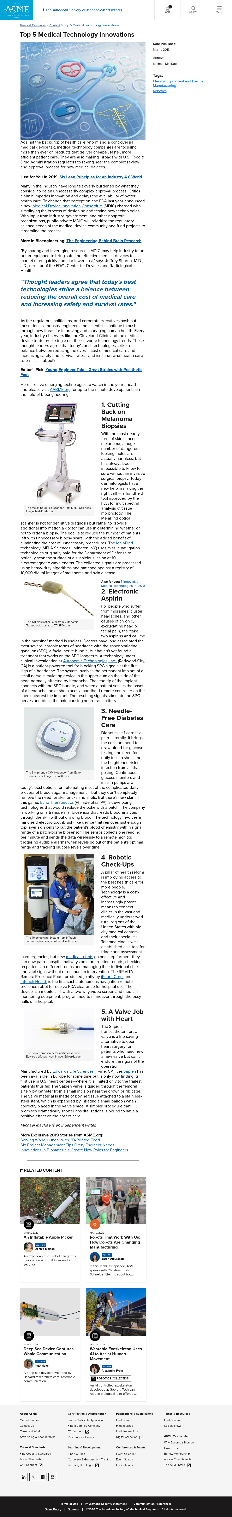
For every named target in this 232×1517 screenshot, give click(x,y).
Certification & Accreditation (87, 1413)
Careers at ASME (30, 1431)
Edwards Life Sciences (73, 1071)
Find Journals (124, 1426)
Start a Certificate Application (86, 1420)
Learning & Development (84, 1447)
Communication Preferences (152, 1504)
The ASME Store (177, 1465)
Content (54, 25)
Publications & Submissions (134, 1413)
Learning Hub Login (83, 1465)
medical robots (79, 956)
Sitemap (73, 1509)
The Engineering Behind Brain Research (104, 240)
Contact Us (27, 1426)
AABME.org (60, 389)
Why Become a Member (179, 1442)
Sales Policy (53, 1509)
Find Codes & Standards (35, 1453)
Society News (173, 1426)
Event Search (124, 1459)
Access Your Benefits (177, 1459)
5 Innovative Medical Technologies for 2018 (123, 584)
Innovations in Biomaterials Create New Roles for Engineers (74, 1150)
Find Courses (76, 1454)
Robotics (160, 91)
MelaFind (124, 543)
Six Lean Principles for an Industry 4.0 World (101, 177)
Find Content (172, 1420)
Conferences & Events (130, 1447)
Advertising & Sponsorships (37, 1437)
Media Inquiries (29, 1420)
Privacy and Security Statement (106, 1504)
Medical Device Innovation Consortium (67, 206)
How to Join (171, 1448)
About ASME (28, 1413)
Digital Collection (129, 1437)
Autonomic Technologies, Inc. (89, 661)
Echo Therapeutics (57, 802)
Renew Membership (177, 1453)
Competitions (124, 1465)
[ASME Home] (16, 10)
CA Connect (78, 1431)
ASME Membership (176, 1436)
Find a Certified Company (84, 1426)
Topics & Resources (33, 25)
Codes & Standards (32, 1447)
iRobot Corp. (112, 976)
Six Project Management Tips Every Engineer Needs (67, 1145)
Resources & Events (81, 1437)
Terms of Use (69, 1504)
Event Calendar (126, 1454)
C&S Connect (31, 1465)
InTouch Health (33, 981)
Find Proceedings (127, 1431)
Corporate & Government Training (89, 1459)
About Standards (30, 1459)
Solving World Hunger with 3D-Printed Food (60, 1140)
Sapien (129, 1071)
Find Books (123, 1420)
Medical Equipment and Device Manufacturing (178, 83)
